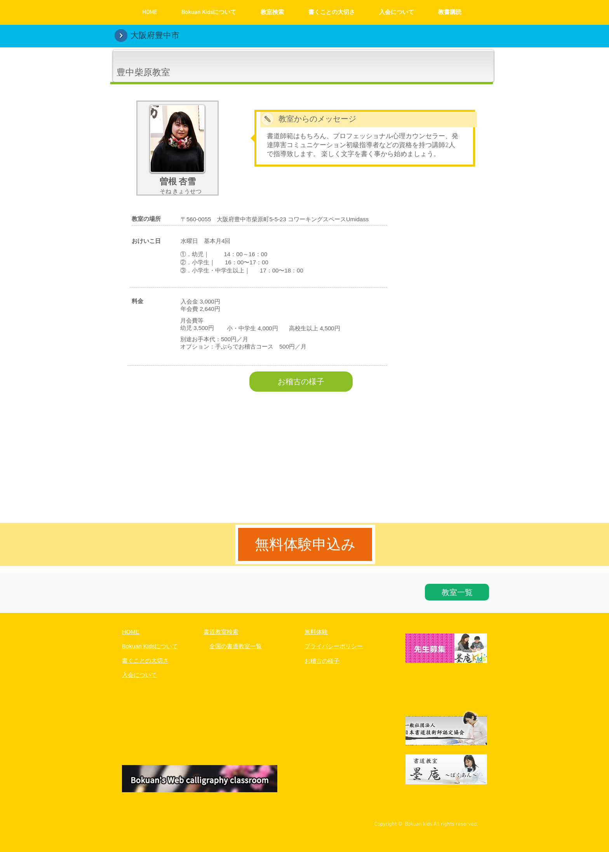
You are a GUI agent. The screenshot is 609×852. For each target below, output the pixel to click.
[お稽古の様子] (301, 381)
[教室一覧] (457, 592)
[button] (199, 779)
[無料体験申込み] (305, 544)
